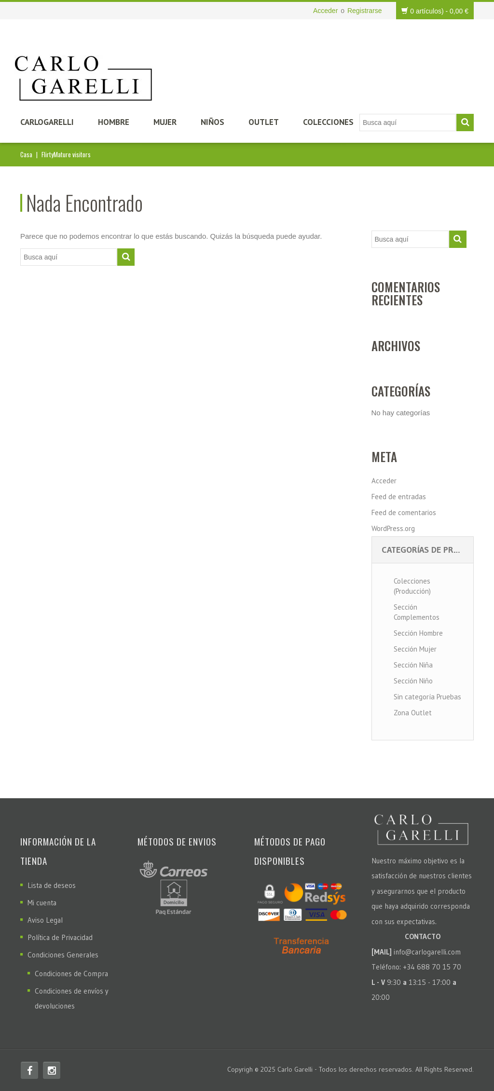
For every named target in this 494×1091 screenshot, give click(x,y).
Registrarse (364, 10)
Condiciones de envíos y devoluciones (72, 998)
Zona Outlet (413, 712)
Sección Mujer (415, 649)
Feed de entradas (398, 496)
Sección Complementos (416, 612)
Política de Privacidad (60, 937)
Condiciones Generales (62, 954)
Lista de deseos (51, 885)
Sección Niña (413, 664)
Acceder (325, 10)
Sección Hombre (418, 633)
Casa (26, 154)
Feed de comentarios (403, 512)
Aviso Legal (45, 920)
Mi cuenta (41, 902)
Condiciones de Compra (71, 973)
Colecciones (328, 122)
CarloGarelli (47, 122)
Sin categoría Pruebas (427, 696)
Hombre (113, 122)
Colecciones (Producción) (412, 586)
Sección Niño (413, 680)
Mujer (165, 122)
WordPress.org (393, 528)
